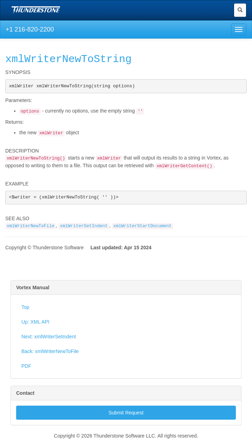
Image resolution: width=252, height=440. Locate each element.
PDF (26, 367)
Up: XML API (35, 322)
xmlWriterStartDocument (142, 226)
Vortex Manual (32, 288)
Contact (25, 394)
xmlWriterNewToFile (30, 226)
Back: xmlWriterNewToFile (50, 352)
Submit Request (126, 413)
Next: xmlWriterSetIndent (48, 337)
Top (25, 308)
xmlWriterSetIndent (84, 226)
